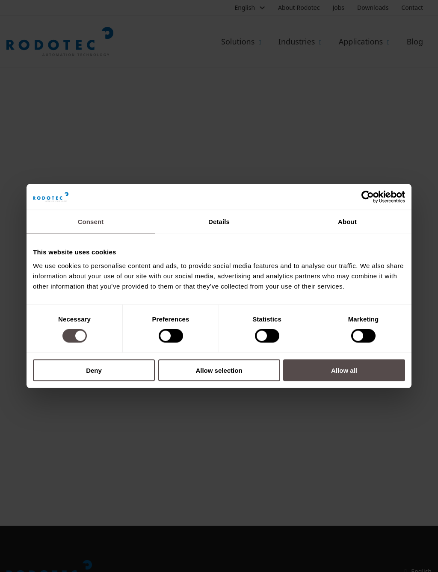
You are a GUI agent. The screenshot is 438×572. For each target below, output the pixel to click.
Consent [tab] (91, 221)
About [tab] (347, 221)
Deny (94, 370)
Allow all (344, 370)
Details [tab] (219, 221)
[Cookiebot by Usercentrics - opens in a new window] (367, 197)
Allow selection (218, 370)
